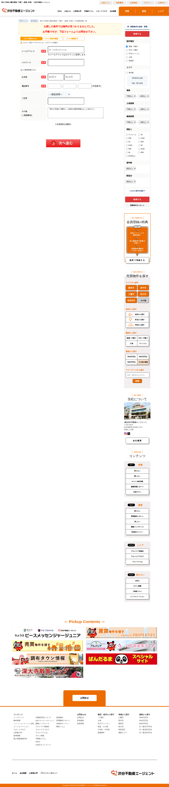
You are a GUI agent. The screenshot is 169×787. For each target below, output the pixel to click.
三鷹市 (131, 294)
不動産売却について (43, 717)
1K (140, 135)
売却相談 (80, 720)
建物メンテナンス (137, 527)
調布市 (131, 288)
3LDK (141, 149)
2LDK (129, 145)
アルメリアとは (137, 561)
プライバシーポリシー (49, 773)
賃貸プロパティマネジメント (45, 720)
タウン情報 (137, 586)
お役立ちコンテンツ (43, 745)
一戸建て (101, 717)
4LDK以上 (130, 156)
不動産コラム (88, 11)
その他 (143, 300)
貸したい (137, 521)
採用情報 (16, 736)
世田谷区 (131, 300)
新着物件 (101, 733)
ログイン (147, 3)
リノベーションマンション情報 (23, 723)
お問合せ (161, 3)
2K (128, 142)
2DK (141, 142)
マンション (143, 343)
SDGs (59, 11)
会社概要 (113, 11)
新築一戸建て (132, 46)
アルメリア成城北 (137, 551)
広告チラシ (137, 492)
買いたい (137, 476)
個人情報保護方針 (20, 739)
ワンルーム (131, 135)
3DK (128, 149)
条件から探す (140, 314)
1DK (128, 138)
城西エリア (122, 733)
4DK (141, 152)
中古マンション (133, 53)
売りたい (137, 471)
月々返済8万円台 (145, 730)
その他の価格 (143, 362)
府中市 (143, 288)
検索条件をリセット (137, 205)
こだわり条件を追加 (137, 191)
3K (140, 145)
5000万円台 (131, 362)
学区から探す (140, 325)
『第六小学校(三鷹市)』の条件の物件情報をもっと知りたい (79, 114)
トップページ (18, 717)
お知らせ (67, 11)
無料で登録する (137, 260)
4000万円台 (143, 357)
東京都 (129, 73)
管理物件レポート (137, 516)
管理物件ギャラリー (137, 532)
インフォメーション (137, 596)
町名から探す (140, 320)
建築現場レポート (137, 487)
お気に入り (105, 3)
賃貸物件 (59, 717)
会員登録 (133, 3)
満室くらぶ (60, 727)
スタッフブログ (101, 11)
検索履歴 (119, 3)
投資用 (129, 61)
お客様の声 (77, 11)
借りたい (137, 511)
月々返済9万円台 (145, 733)
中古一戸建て (132, 50)
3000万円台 (131, 357)
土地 (129, 57)
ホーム (14, 773)
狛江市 (143, 294)
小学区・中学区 (104, 730)
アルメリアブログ (137, 556)
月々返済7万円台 (145, 727)
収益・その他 (103, 727)
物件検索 (16, 720)
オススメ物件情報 (137, 481)
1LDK (141, 138)
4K (128, 152)
